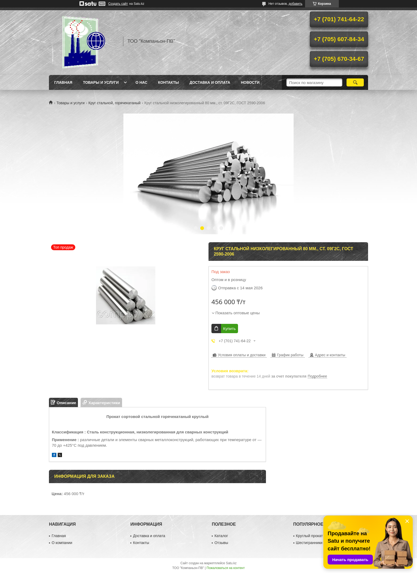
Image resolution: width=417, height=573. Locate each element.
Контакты (168, 82)
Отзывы (221, 543)
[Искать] (355, 82)
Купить (229, 328)
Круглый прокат (309, 536)
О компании (62, 543)
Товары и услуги (101, 82)
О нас (141, 82)
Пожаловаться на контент (226, 568)
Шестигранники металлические (323, 543)
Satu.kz (231, 563)
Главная (63, 82)
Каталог (221, 536)
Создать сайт (118, 4)
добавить (295, 4)
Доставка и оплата (210, 82)
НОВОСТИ (250, 82)
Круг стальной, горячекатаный (115, 103)
